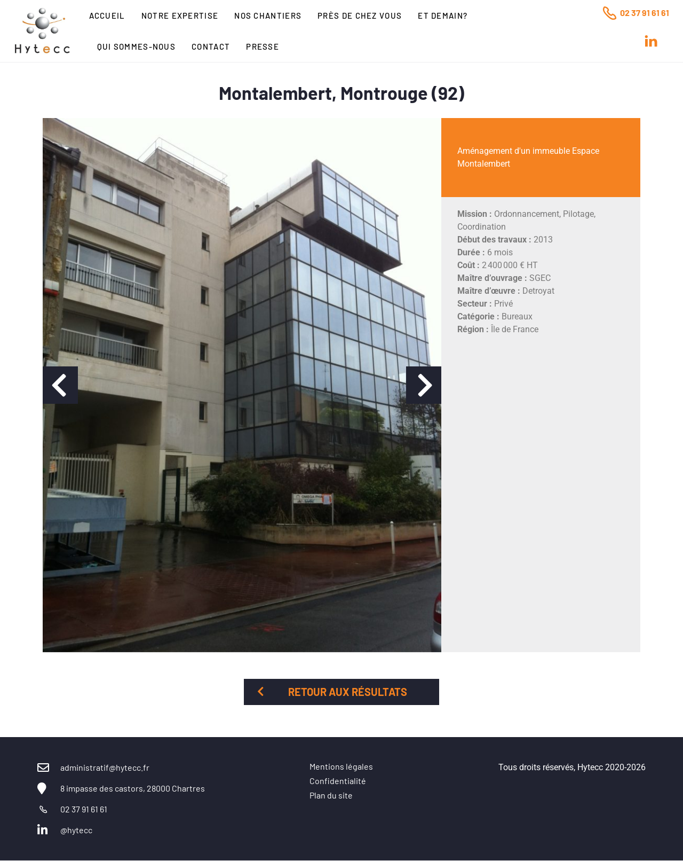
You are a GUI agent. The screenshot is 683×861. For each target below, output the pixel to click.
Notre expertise (180, 15)
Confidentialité (337, 781)
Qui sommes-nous (136, 46)
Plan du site (331, 795)
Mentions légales (341, 766)
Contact (211, 46)
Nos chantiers (267, 15)
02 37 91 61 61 (644, 12)
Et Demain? (442, 15)
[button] (60, 385)
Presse (262, 46)
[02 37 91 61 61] (609, 13)
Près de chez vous (359, 15)
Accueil (107, 15)
